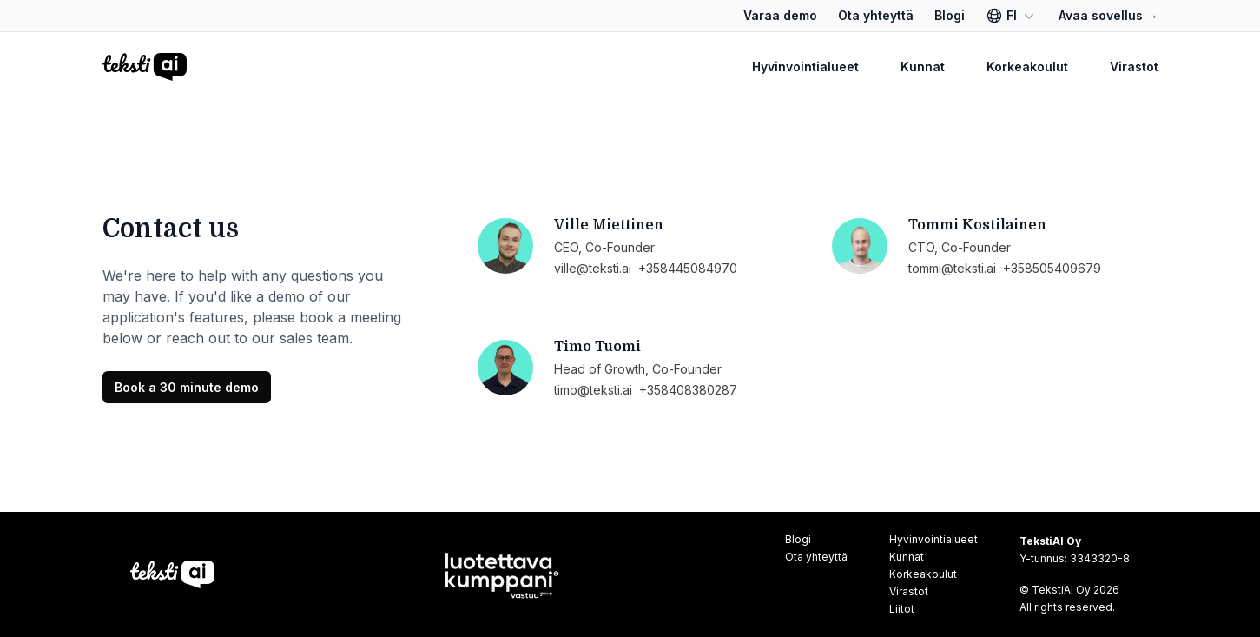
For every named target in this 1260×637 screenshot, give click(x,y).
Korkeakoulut (1027, 66)
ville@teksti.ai (592, 268)
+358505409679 (1052, 268)
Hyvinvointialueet (805, 66)
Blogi (949, 15)
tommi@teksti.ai (952, 268)
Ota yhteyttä (876, 15)
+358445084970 (687, 268)
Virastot (1134, 66)
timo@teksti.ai (593, 389)
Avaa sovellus (1108, 15)
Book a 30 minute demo (187, 387)
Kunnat (922, 66)
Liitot (901, 608)
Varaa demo (780, 15)
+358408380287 (688, 389)
